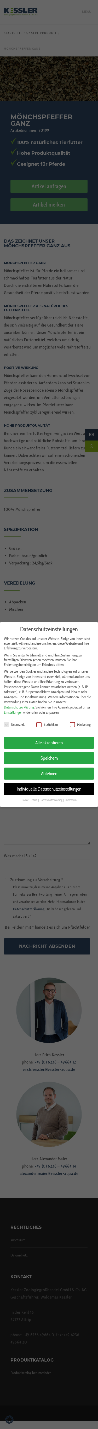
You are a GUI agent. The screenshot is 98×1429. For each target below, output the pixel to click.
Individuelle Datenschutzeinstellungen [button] (49, 784)
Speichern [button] (49, 753)
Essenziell (14, 719)
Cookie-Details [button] (30, 795)
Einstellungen (13, 707)
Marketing (80, 719)
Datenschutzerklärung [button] (51, 795)
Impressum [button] (71, 795)
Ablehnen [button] (49, 769)
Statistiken (47, 719)
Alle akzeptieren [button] (49, 738)
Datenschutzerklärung (19, 702)
